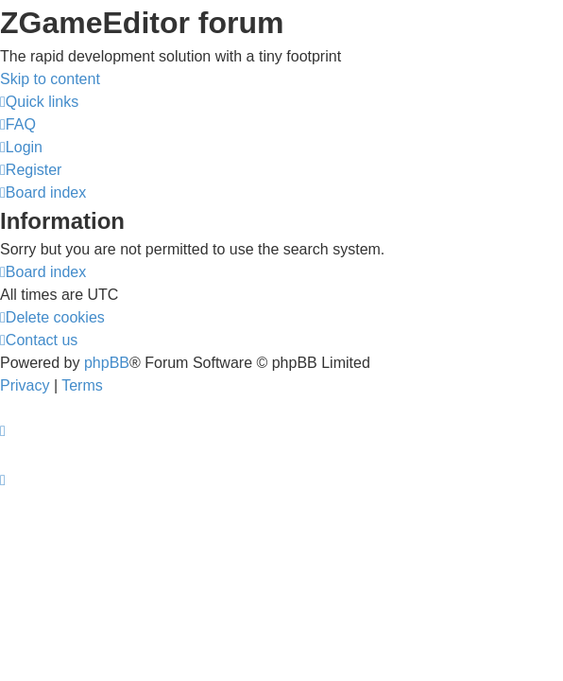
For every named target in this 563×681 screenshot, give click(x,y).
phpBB (106, 363)
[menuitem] (18, 124)
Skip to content (50, 79)
